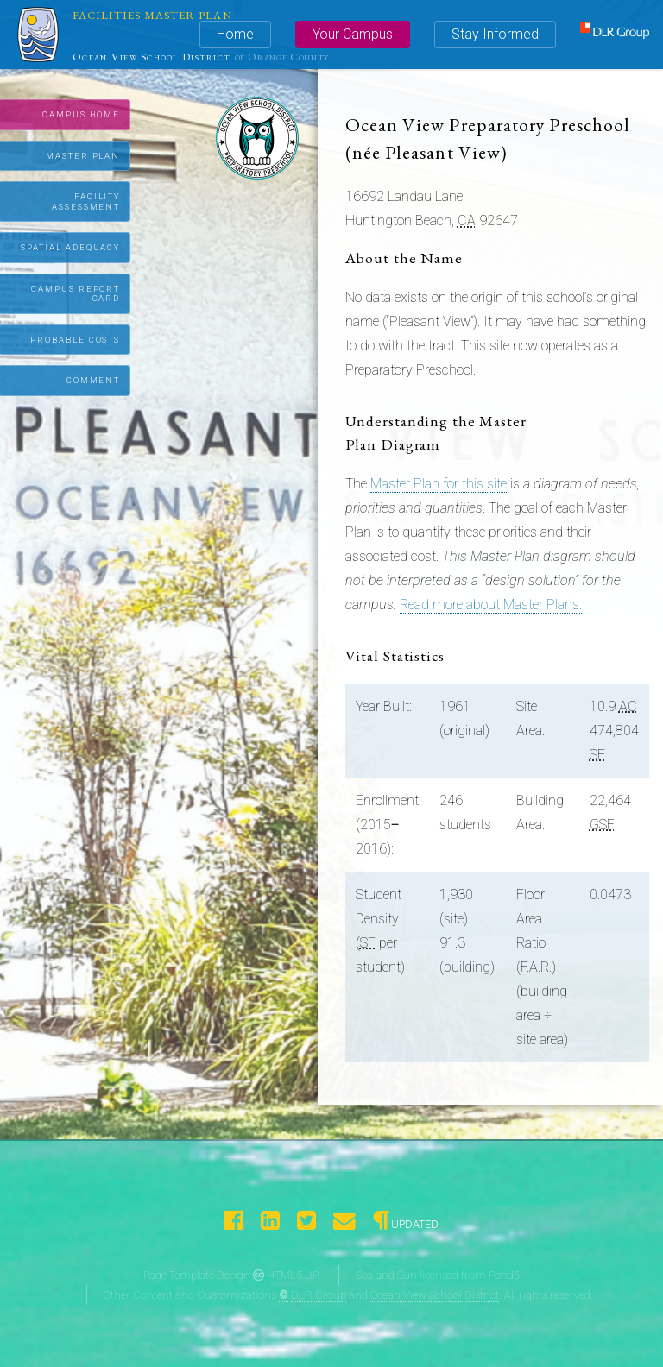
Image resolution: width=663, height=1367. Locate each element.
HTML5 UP (293, 1275)
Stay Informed (495, 34)
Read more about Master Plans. (491, 604)
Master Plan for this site (438, 484)
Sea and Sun (386, 1275)
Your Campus (353, 34)
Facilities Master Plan (152, 15)
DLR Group (318, 1294)
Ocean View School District (434, 1294)
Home (235, 34)
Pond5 (504, 1275)
